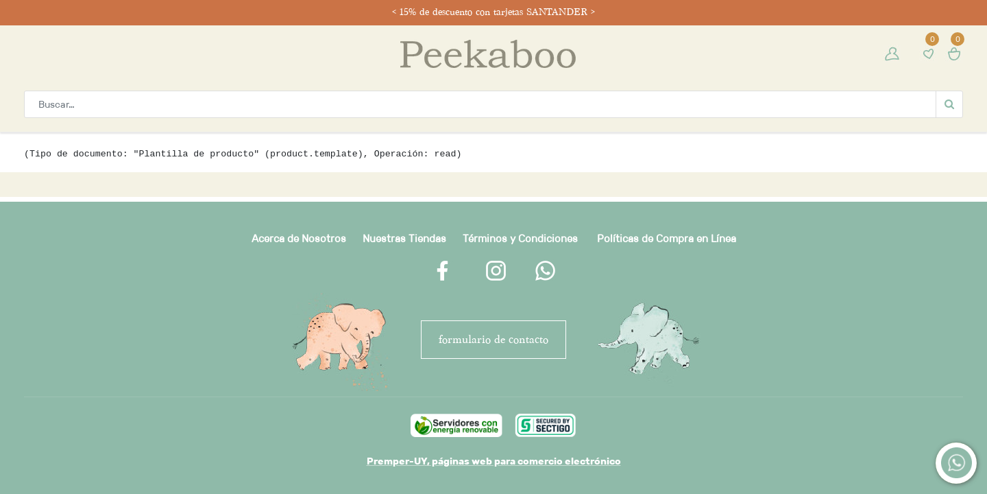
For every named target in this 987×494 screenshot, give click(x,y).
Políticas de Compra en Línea (666, 238)
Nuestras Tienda (402, 238)
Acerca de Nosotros (299, 238)
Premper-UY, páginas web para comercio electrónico (494, 461)
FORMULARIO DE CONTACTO (493, 339)
